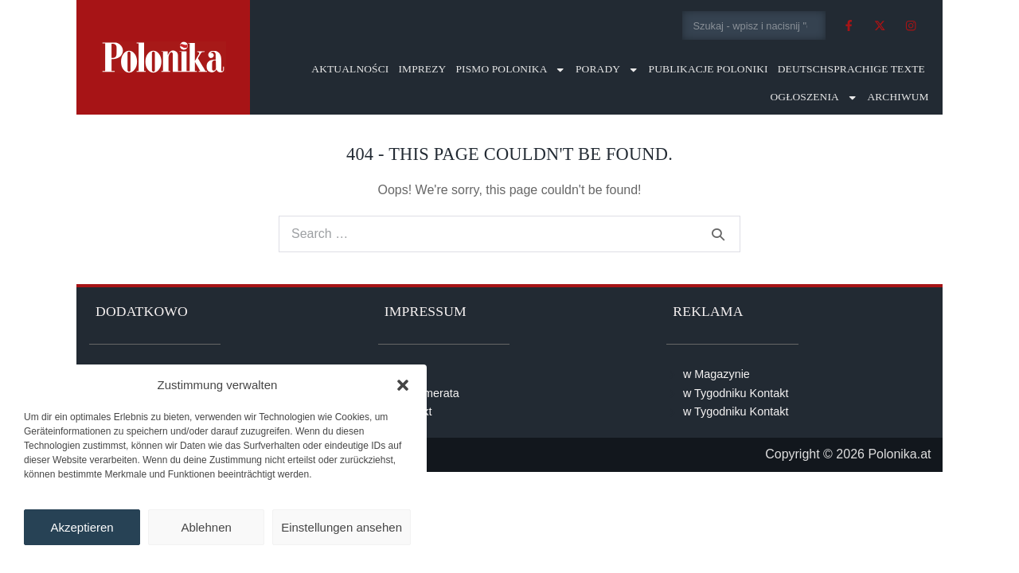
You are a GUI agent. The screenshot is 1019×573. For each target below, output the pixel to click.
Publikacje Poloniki (708, 69)
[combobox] (754, 25)
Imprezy (422, 69)
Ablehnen (206, 527)
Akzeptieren (81, 527)
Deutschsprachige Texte (851, 69)
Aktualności (349, 69)
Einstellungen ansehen (341, 527)
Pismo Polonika (510, 70)
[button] (403, 385)
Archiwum (897, 97)
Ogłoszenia (813, 97)
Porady (607, 70)
